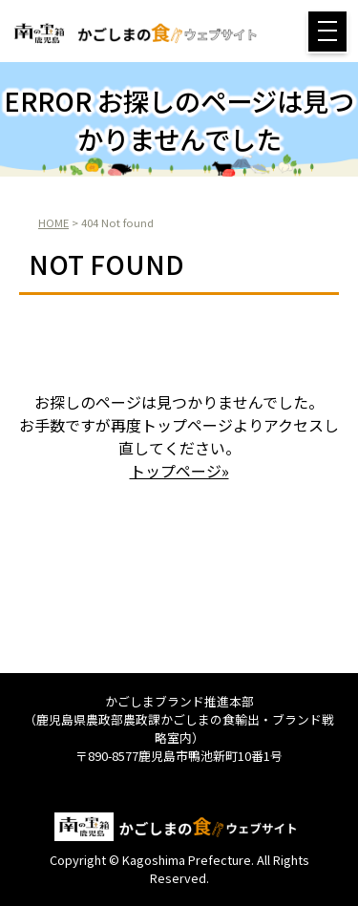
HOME (53, 222)
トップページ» (179, 470)
